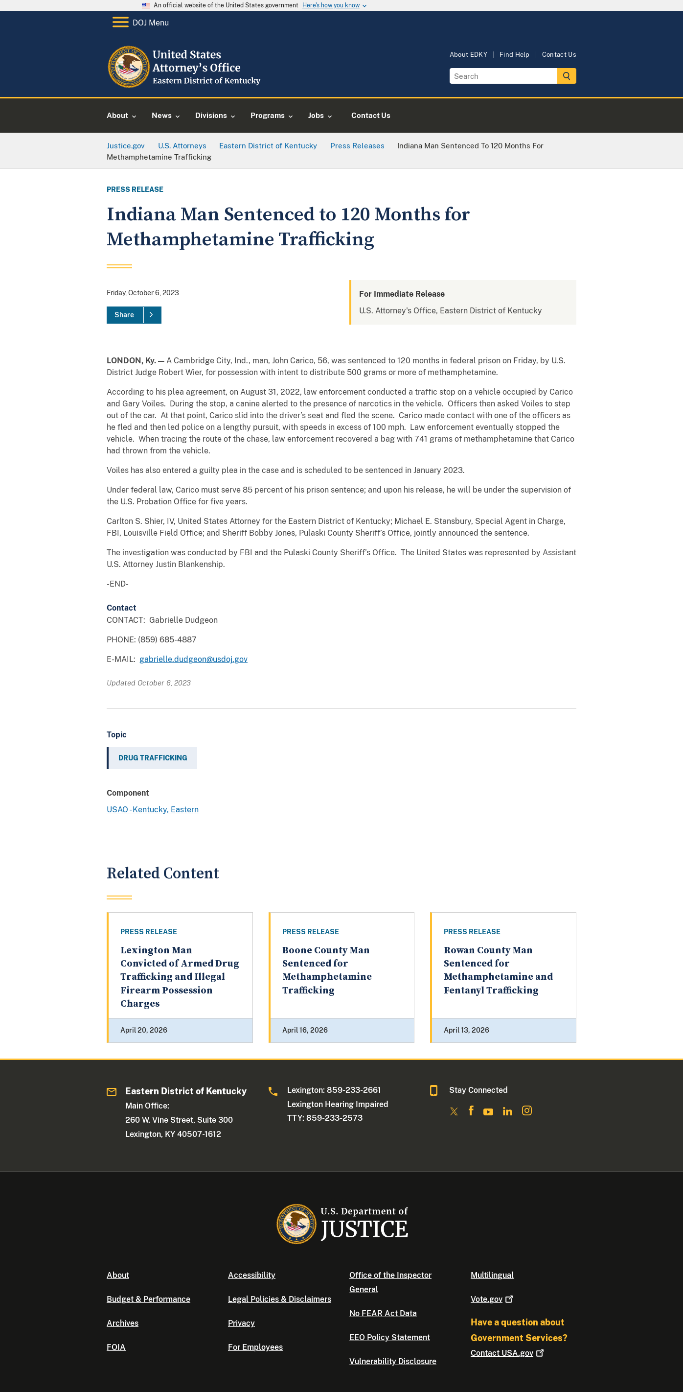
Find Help (515, 54)
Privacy (241, 1323)
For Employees (255, 1347)
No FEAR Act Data (383, 1313)
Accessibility (251, 1275)
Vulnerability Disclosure (392, 1361)
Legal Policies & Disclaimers (279, 1299)
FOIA (116, 1347)
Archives (122, 1323)
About (118, 1275)
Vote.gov (493, 1299)
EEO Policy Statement (389, 1337)
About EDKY (468, 54)
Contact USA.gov (508, 1353)
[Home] (186, 85)
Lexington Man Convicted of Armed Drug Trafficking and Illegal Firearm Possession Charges (179, 977)
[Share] (134, 315)
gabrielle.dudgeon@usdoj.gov (193, 659)
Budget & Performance (148, 1299)
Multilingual (492, 1275)
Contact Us (559, 54)
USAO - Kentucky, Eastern (153, 809)
